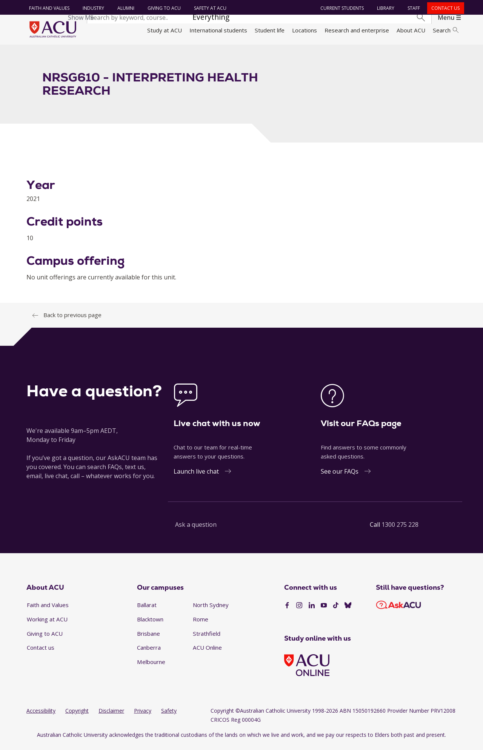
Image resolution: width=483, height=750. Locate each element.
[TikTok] (335, 609)
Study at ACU (164, 30)
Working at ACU (47, 623)
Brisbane (148, 637)
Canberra (149, 652)
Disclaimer (111, 715)
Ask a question (196, 529)
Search (445, 30)
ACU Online (207, 652)
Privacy (142, 715)
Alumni (124, 8)
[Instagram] (299, 609)
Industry (92, 8)
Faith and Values (48, 8)
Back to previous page (72, 319)
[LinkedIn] (312, 609)
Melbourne (151, 666)
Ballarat (147, 609)
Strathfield (206, 637)
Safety (169, 715)
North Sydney (211, 609)
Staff (413, 8)
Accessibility (40, 715)
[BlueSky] (348, 609)
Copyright (77, 715)
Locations (304, 30)
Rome (200, 623)
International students (218, 30)
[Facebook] (287, 609)
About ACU (411, 30)
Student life (270, 30)
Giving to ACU (163, 8)
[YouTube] (324, 609)
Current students (341, 8)
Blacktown (150, 623)
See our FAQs (339, 476)
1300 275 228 (399, 529)
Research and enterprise (357, 30)
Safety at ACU (209, 8)
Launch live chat (196, 476)
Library (385, 8)
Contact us (445, 8)
